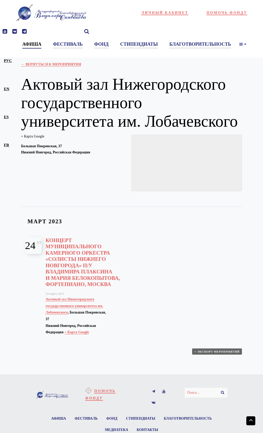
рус (8, 60)
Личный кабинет (164, 13)
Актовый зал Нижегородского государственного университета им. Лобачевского (74, 305)
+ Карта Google (32, 136)
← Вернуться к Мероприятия (51, 64)
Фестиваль (86, 418)
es (6, 117)
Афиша (58, 418)
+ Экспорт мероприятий (217, 351)
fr (6, 145)
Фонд (112, 418)
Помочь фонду (226, 13)
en (6, 89)
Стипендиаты (140, 418)
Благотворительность (188, 418)
